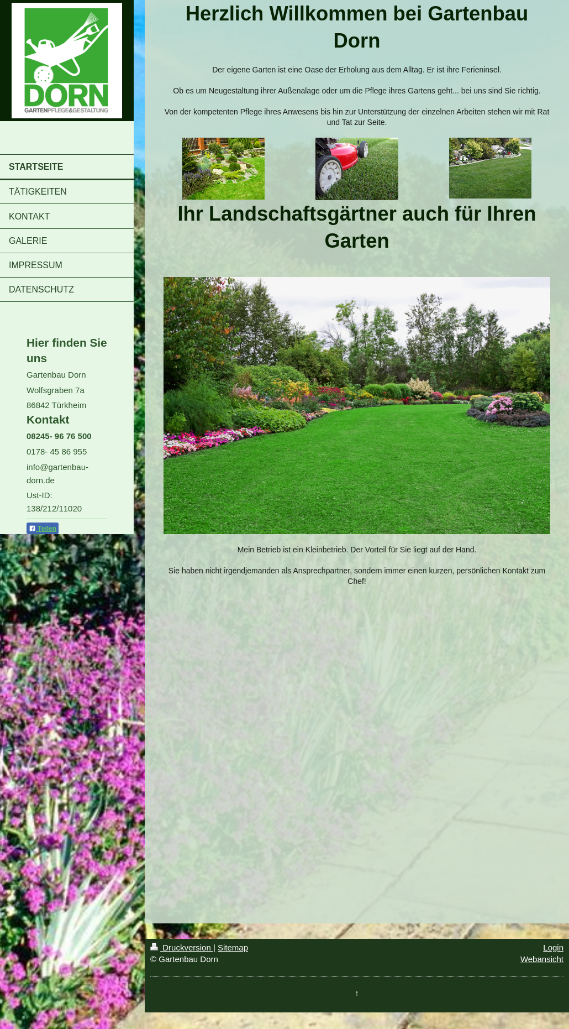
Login (553, 947)
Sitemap (233, 947)
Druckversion (181, 947)
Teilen (42, 528)
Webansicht (541, 959)
